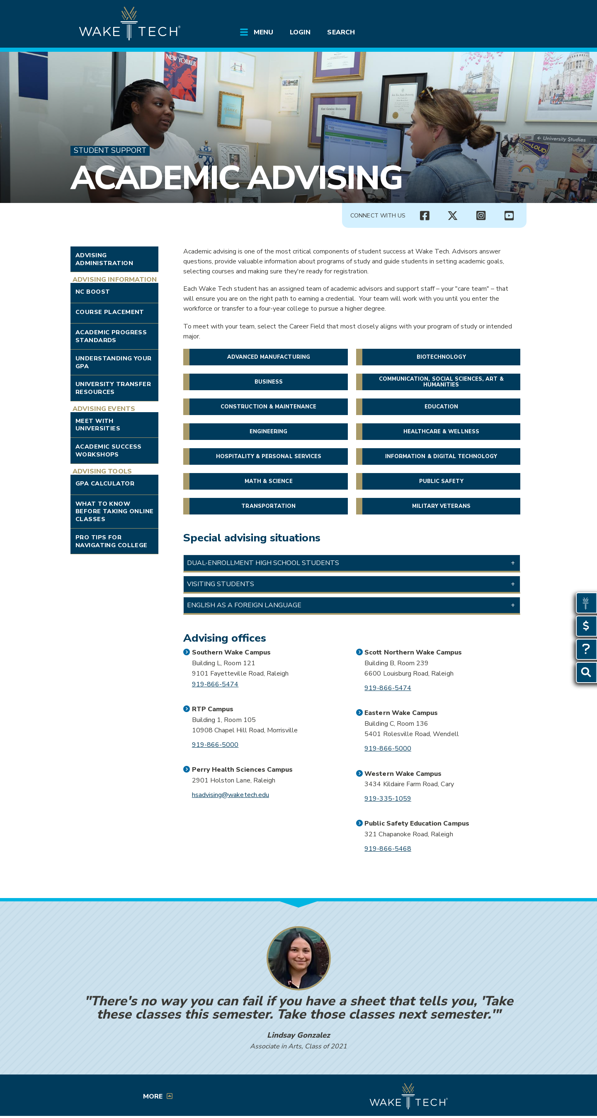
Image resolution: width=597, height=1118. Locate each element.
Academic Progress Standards (111, 336)
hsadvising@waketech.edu (230, 794)
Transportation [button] (268, 506)
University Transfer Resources (113, 388)
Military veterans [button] (441, 506)
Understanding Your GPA (113, 362)
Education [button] (441, 406)
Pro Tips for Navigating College (111, 541)
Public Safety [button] (441, 481)
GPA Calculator (104, 483)
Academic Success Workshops (108, 450)
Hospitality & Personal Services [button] (269, 456)
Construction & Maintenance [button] (268, 406)
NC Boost (92, 291)
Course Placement (109, 312)
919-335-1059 (387, 798)
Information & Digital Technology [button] (441, 456)
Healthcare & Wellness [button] (441, 431)
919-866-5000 (215, 744)
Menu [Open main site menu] (263, 32)
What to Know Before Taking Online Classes (114, 511)
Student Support (110, 150)
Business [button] (269, 382)
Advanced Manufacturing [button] (268, 357)
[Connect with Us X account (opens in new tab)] (453, 216)
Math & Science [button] (269, 481)
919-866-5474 (215, 684)
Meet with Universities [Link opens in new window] (97, 425)
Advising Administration (104, 259)
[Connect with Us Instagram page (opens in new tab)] (481, 216)
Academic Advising (236, 177)
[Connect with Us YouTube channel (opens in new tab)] (509, 216)
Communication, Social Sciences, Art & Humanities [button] (441, 382)
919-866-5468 (387, 848)
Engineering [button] (269, 431)
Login (300, 32)
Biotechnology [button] (441, 357)
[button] (352, 563)
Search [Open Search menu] (340, 32)
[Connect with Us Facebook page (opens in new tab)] (424, 216)
